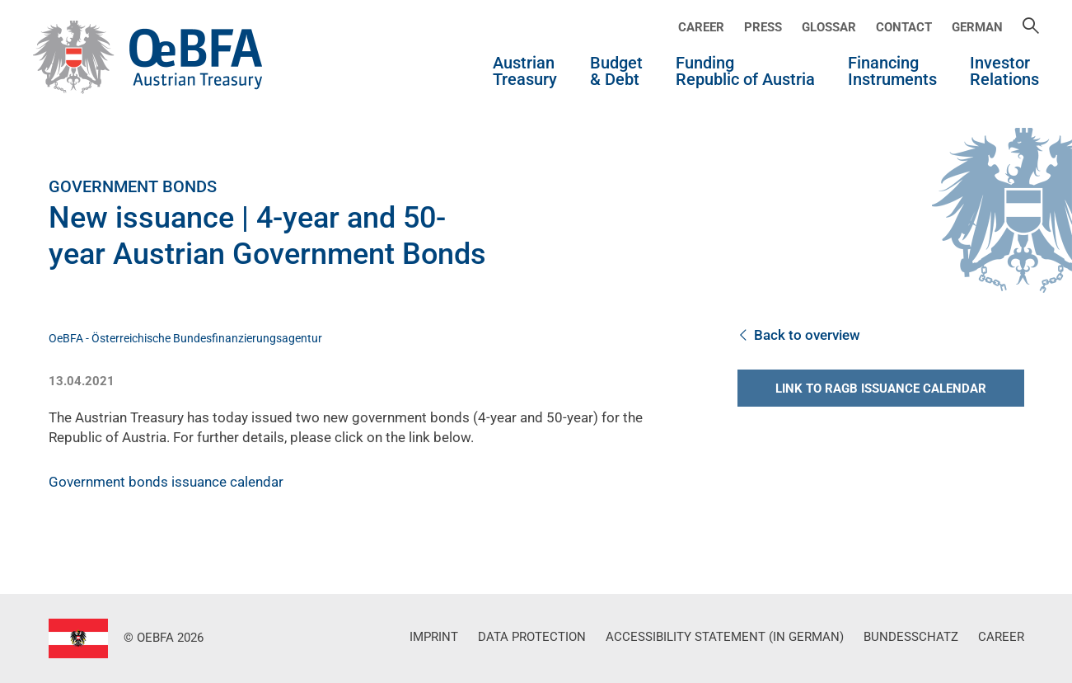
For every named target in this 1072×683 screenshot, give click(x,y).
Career (701, 27)
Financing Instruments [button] (892, 71)
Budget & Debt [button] (616, 71)
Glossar (829, 27)
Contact (904, 27)
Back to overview (798, 335)
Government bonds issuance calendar (166, 481)
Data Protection (532, 636)
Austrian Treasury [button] (525, 71)
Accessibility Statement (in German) (725, 636)
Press (763, 27)
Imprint (434, 636)
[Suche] (1031, 27)
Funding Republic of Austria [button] (745, 71)
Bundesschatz (911, 636)
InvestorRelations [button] (1004, 71)
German (977, 27)
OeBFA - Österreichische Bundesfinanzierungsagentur (185, 338)
